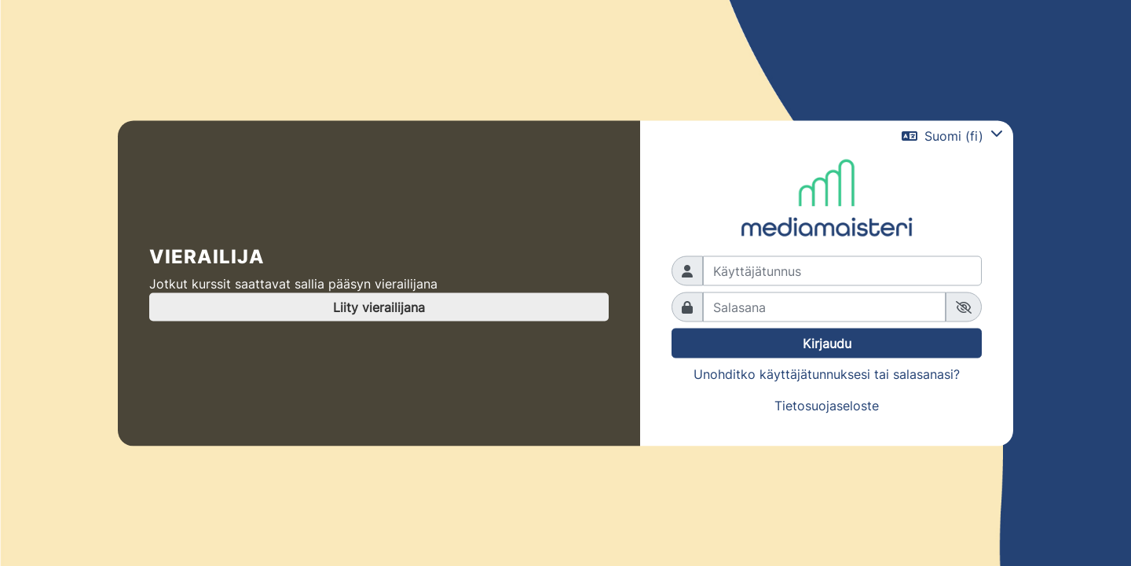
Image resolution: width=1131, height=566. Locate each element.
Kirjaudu (827, 343)
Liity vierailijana (379, 307)
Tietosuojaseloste (826, 405)
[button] (952, 136)
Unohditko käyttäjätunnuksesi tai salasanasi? (827, 374)
